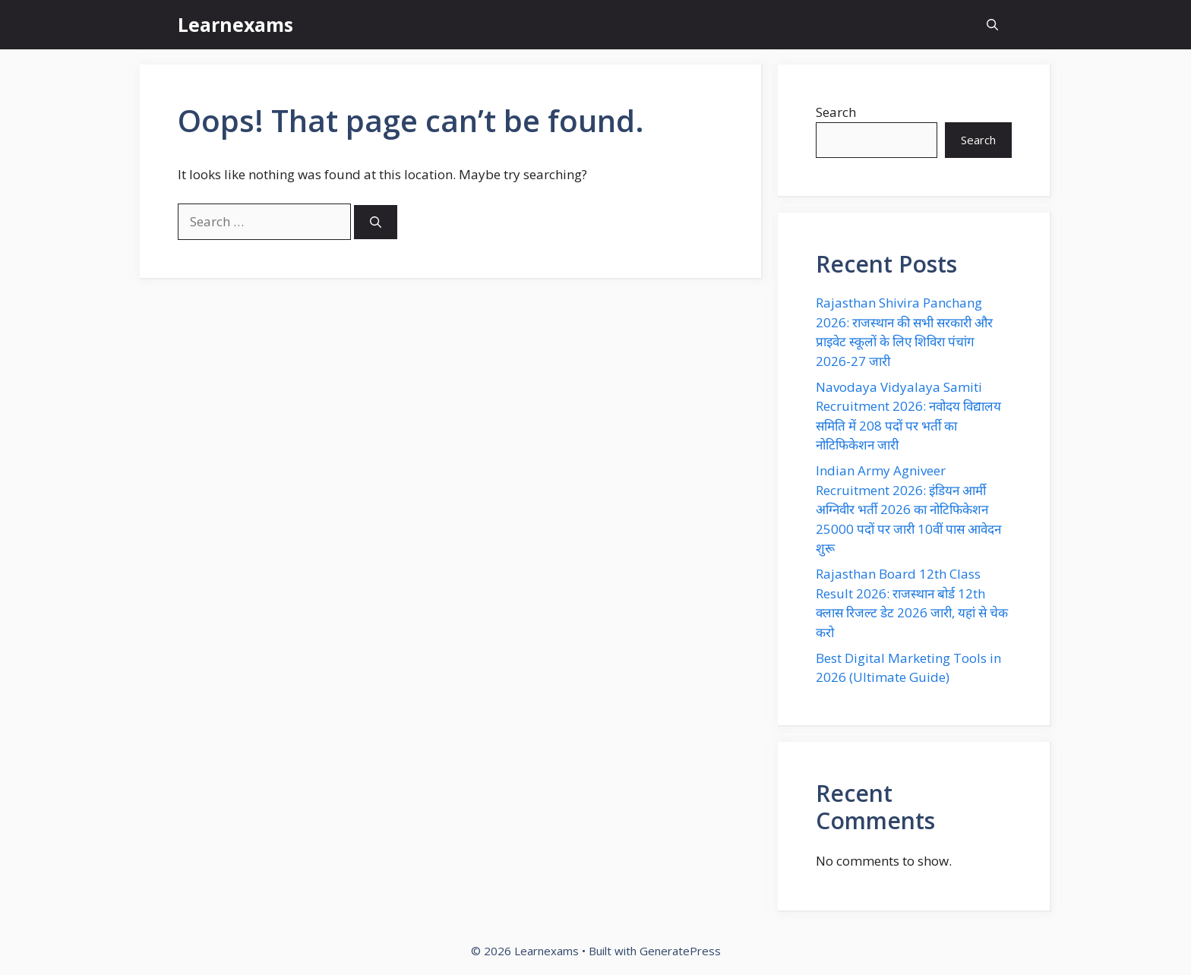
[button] (992, 24)
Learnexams (235, 24)
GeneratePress (680, 950)
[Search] (375, 222)
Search (836, 112)
